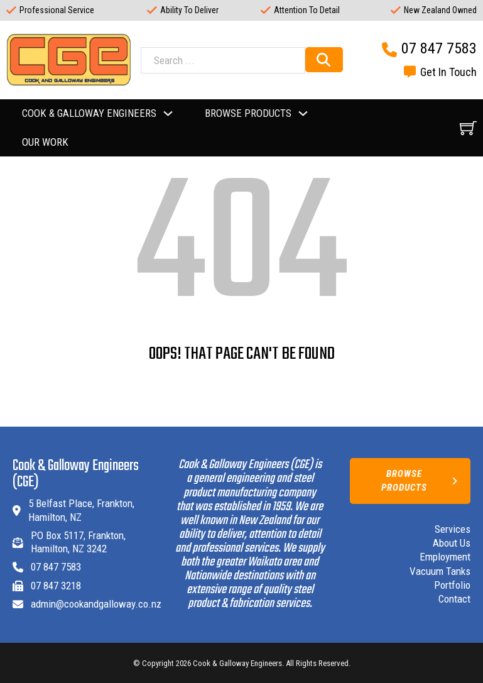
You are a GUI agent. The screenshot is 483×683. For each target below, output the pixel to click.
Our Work (45, 142)
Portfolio (452, 585)
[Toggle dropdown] (168, 113)
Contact (454, 599)
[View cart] (468, 127)
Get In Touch (448, 72)
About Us (451, 543)
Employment (445, 556)
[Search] (324, 59)
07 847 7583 (439, 48)
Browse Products (419, 480)
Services (452, 529)
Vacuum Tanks (440, 571)
